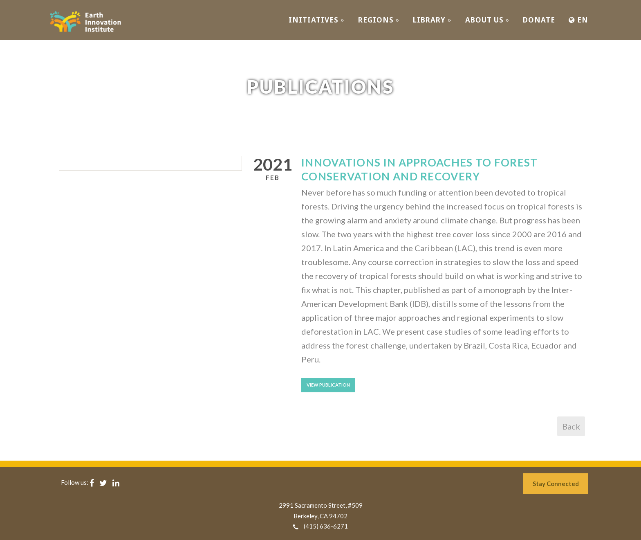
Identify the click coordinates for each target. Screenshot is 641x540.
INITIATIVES (317, 20)
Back (571, 426)
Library (432, 20)
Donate (539, 20)
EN (578, 20)
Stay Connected (556, 483)
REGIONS (379, 20)
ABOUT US (487, 20)
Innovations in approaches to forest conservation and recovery (419, 169)
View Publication (328, 384)
